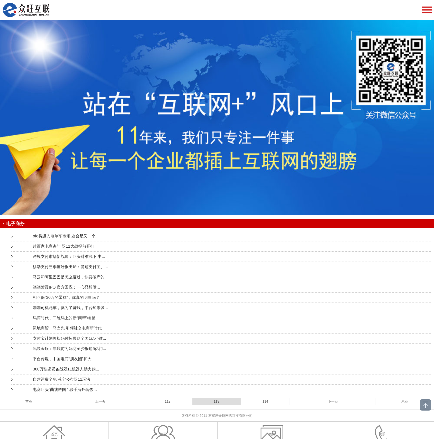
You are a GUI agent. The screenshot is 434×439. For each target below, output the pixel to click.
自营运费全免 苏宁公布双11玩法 (61, 379)
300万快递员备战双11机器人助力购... (66, 369)
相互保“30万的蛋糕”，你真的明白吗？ (66, 297)
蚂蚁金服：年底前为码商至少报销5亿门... (69, 348)
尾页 (404, 401)
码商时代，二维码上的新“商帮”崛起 (64, 318)
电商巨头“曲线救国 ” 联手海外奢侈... (65, 389)
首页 (28, 401)
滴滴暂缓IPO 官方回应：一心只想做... (66, 287)
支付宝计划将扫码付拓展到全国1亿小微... (69, 338)
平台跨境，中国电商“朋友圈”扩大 (62, 359)
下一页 (333, 401)
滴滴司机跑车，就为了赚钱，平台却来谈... (70, 307)
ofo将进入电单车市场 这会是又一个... (66, 236)
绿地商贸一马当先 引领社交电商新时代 (67, 328)
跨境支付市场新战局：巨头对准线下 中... (69, 256)
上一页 (100, 401)
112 (168, 401)
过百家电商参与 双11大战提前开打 (63, 246)
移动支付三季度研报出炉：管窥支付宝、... (70, 266)
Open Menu (427, 10)
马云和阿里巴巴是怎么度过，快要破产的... (70, 277)
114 (265, 401)
